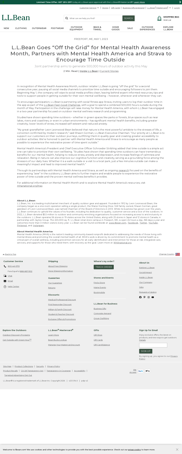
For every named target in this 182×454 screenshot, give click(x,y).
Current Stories (109, 71)
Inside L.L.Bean (89, 71)
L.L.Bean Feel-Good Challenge (62, 166)
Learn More (139, 2)
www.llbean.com (117, 284)
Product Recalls (10, 432)
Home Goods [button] (116, 28)
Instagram (38, 287)
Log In (177, 8)
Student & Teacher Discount (61, 376)
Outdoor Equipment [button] (76, 28)
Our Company (145, 344)
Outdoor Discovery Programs (16, 397)
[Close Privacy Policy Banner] (177, 449)
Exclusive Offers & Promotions (62, 381)
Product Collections (24, 428)
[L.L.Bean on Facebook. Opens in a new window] (140, 359)
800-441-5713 (12, 328)
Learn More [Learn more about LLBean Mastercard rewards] (53, 397)
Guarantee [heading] (54, 340)
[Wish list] (171, 19)
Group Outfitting (101, 380)
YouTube (153, 284)
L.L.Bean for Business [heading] (105, 365)
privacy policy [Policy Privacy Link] (134, 449)
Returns (51, 349)
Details (142, 402)
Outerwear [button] (39, 28)
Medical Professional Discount (62, 361)
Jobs (141, 349)
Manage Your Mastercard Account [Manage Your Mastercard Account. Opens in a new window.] (64, 406)
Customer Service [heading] (13, 323)
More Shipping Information (60, 333)
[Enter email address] (153, 407)
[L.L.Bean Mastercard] (159, 7)
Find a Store (99, 344)
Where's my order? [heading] (104, 323)
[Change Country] (169, 317)
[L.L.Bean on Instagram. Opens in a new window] (148, 359)
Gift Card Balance (102, 406)
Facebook (133, 284)
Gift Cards (115, 8)
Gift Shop (98, 397)
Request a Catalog (147, 354)
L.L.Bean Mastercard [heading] (60, 392)
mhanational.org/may (30, 247)
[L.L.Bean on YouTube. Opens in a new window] (153, 359)
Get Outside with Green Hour (17, 401)
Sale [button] (130, 28)
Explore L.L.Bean (147, 329)
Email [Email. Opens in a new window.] (8, 342)
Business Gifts (100, 370)
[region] (91, 2)
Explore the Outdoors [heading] (14, 392)
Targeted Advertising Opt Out (18, 437)
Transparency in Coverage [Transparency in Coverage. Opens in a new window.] (59, 432)
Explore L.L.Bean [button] (168, 28)
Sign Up (145, 413)
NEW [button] (6, 28)
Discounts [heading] (53, 356)
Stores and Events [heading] (104, 339)
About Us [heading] (144, 324)
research (124, 232)
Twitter (143, 284)
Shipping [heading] (53, 323)
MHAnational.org (123, 304)
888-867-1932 (26, 333)
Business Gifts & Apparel (134, 8)
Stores (105, 8)
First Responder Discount (60, 366)
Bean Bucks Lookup (57, 402)
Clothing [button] (21, 28)
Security (40, 428)
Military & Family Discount (60, 371)
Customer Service (89, 8)
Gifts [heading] (96, 392)
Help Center (11, 348)
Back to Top (9, 316)
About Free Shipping (57, 328)
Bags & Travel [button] (97, 28)
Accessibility (79, 432)
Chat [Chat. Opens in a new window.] (8, 337)
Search (128, 18)
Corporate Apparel (102, 375)
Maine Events (100, 349)
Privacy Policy (53, 428)
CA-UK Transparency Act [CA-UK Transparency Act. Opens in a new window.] (32, 432)
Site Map (7, 428)
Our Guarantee (55, 344)
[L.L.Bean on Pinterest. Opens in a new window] (144, 359)
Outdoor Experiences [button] (147, 28)
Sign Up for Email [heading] (148, 392)
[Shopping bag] (167, 16)
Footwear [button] (57, 28)
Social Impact (145, 334)
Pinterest (22, 287)
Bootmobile (99, 354)
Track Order (104, 328)
